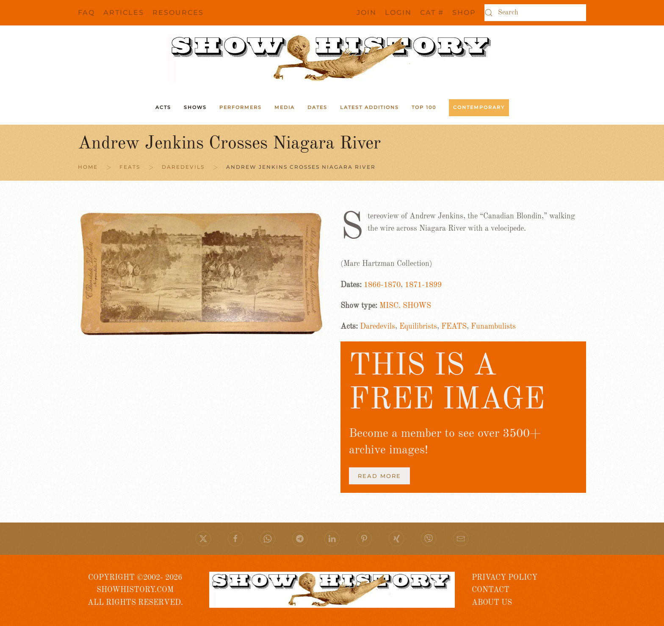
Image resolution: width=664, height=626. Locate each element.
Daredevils (377, 326)
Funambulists (493, 326)
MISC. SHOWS (405, 306)
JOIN (366, 12)
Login (398, 12)
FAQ (86, 12)
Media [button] (284, 107)
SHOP (464, 12)
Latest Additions (369, 107)
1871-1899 (423, 285)
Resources (178, 12)
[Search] (535, 12)
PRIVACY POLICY (504, 577)
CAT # (432, 12)
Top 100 (424, 107)
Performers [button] (240, 107)
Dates (317, 107)
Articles (123, 12)
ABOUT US (492, 602)
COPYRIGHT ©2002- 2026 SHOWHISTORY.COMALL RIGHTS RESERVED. (135, 590)
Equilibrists (418, 326)
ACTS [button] (163, 107)
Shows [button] (195, 107)
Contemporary (479, 107)
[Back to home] (332, 58)
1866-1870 (382, 285)
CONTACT (490, 590)
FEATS (454, 326)
